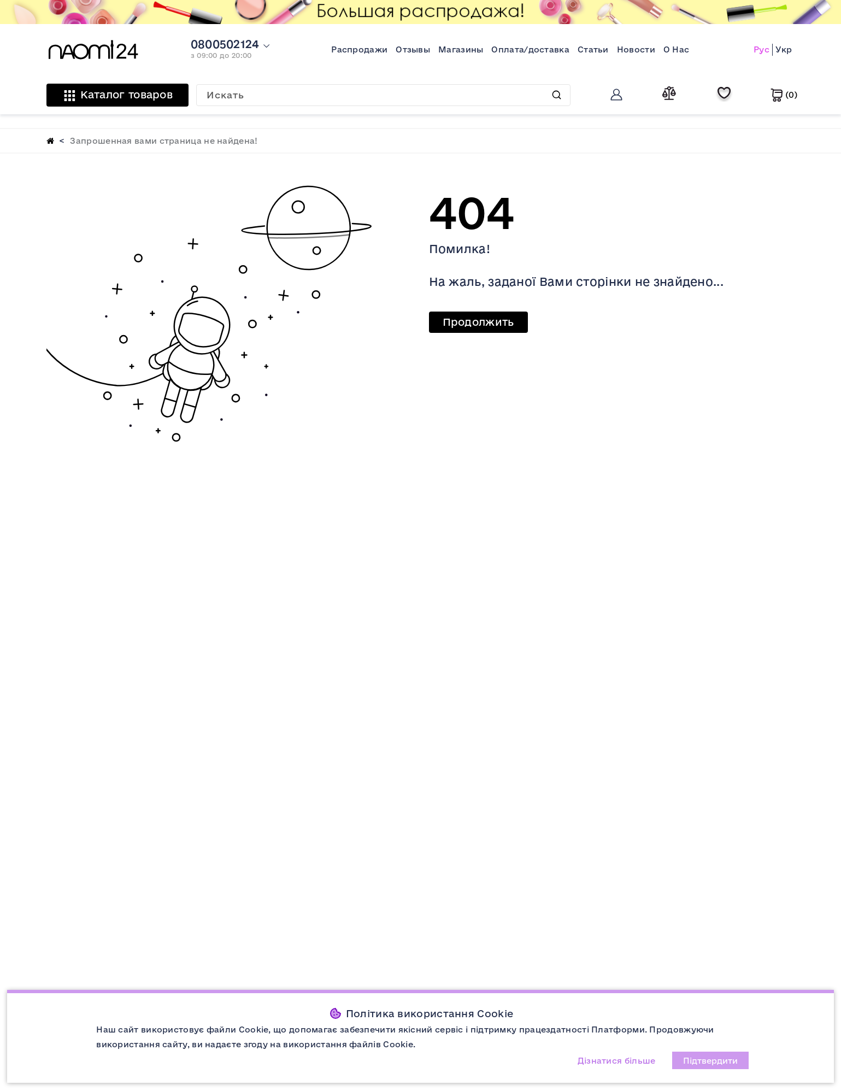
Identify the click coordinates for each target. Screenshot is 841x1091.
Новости (636, 49)
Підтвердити (710, 1060)
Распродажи (359, 49)
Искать (557, 94)
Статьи (593, 49)
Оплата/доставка (530, 49)
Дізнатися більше (617, 1060)
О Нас (676, 49)
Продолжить (478, 322)
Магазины (460, 49)
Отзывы (413, 49)
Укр (783, 49)
